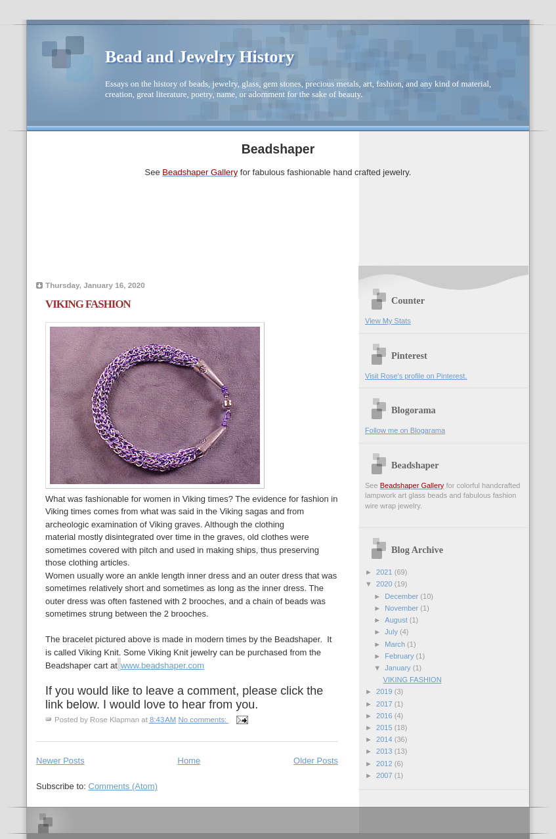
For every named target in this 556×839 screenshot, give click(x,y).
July (392, 632)
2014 (385, 739)
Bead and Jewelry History (199, 56)
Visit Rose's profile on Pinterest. (416, 376)
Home (189, 761)
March (396, 644)
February (400, 656)
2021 (385, 572)
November (402, 608)
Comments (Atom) (123, 786)
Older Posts (315, 761)
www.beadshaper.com (162, 665)
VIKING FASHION (88, 304)
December (402, 596)
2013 (385, 751)
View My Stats (388, 321)
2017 (385, 704)
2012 (385, 763)
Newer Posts (60, 761)
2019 (385, 691)
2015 (385, 727)
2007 (385, 775)
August (397, 620)
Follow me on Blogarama (405, 430)
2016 (385, 716)
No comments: (204, 720)
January (398, 668)
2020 (385, 584)
